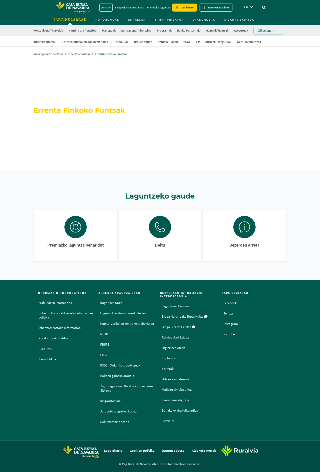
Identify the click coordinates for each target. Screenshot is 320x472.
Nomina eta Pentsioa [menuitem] (82, 30)
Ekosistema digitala (175, 400)
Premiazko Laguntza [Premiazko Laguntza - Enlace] (158, 7)
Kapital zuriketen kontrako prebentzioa (127, 324)
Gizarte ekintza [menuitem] (239, 20)
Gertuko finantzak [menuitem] (249, 42)
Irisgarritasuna (110, 401)
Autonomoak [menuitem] (107, 20)
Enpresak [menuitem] (137, 20)
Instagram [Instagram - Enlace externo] (231, 323)
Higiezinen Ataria (174, 348)
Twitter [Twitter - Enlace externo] (229, 313)
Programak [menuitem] (164, 30)
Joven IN (168, 421)
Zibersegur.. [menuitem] (266, 30)
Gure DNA (45, 349)
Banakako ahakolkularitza (180, 410)
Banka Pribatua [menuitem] (169, 20)
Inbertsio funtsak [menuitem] (44, 42)
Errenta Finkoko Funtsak (111, 54)
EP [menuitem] (198, 42)
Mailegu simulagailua (177, 390)
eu (246, 7)
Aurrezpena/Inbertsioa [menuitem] (136, 30)
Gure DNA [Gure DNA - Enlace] (106, 7)
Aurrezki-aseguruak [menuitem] (218, 42)
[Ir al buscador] (264, 7)
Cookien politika (142, 450)
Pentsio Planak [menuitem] (168, 42)
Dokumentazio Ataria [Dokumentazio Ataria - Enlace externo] (114, 422)
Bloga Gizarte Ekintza (178, 327)
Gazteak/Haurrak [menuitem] (217, 30)
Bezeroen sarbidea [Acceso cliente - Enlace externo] (218, 7)
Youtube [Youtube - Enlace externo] (230, 334)
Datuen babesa (173, 450)
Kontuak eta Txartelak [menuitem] (48, 30)
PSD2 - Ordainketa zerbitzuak (120, 365)
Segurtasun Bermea (175, 306)
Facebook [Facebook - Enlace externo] (231, 303)
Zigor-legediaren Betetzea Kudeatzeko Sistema (126, 388)
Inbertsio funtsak (79, 54)
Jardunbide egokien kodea (118, 411)
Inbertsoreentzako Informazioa (59, 328)
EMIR (103, 355)
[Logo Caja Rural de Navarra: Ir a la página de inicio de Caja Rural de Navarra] (72, 7)
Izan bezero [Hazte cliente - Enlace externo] (187, 7)
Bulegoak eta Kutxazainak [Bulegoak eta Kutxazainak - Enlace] (129, 7)
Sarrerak (168, 369)
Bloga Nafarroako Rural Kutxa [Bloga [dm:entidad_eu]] (185, 317)
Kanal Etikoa (47, 359)
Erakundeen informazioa (55, 303)
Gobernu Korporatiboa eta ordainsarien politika (65, 315)
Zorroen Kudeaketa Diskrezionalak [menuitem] (85, 42)
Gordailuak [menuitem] (121, 42)
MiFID (104, 334)
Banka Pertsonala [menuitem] (188, 30)
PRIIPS (104, 345)
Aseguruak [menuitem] (241, 30)
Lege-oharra (113, 450)
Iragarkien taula (111, 303)
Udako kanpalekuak (175, 379)
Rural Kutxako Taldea (53, 338)
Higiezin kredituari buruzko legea (123, 313)
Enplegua (168, 358)
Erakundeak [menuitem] (204, 20)
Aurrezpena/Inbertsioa (48, 54)
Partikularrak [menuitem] (70, 19)
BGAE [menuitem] (187, 42)
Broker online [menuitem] (143, 42)
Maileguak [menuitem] (109, 30)
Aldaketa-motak (204, 450)
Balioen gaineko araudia (117, 376)
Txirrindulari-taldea (175, 337)
